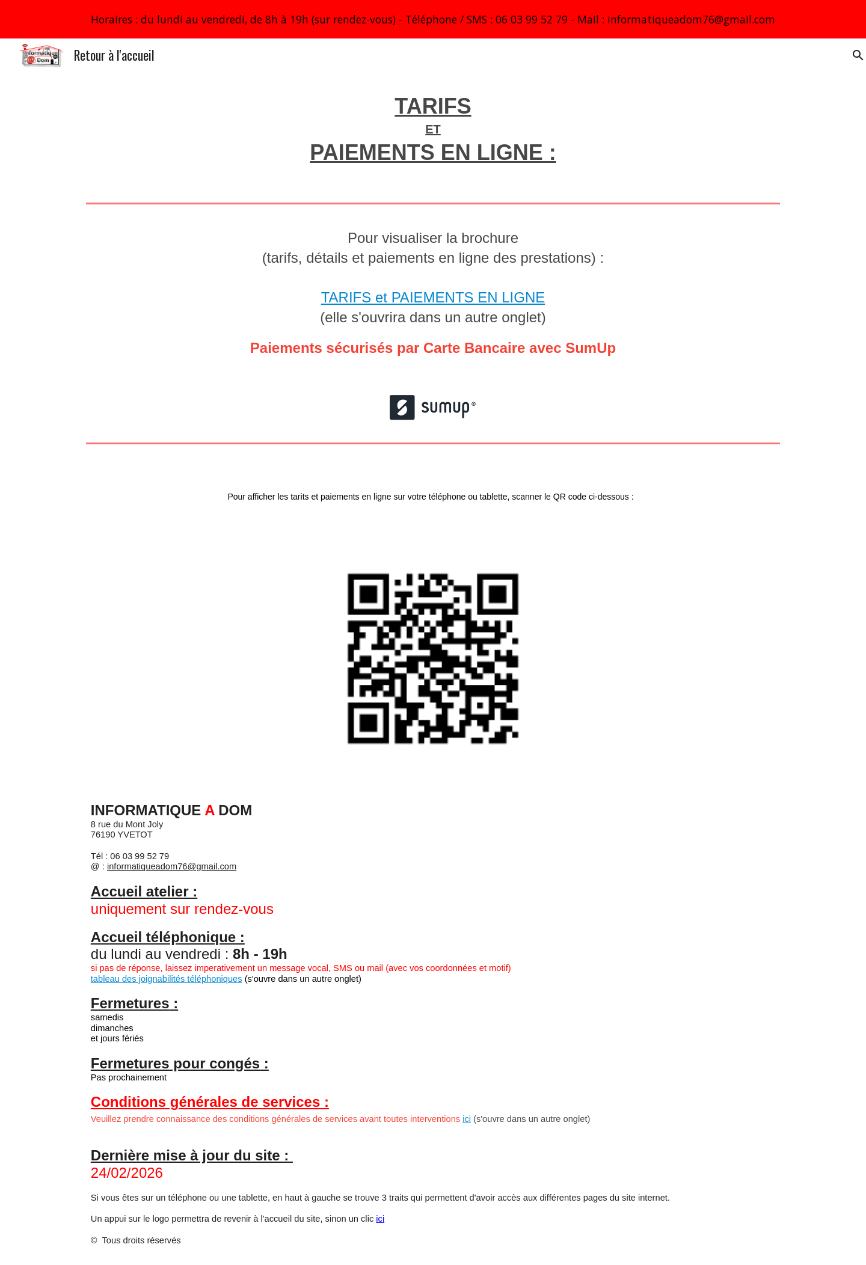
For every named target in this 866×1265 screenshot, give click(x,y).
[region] (433, 19)
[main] (433, 135)
